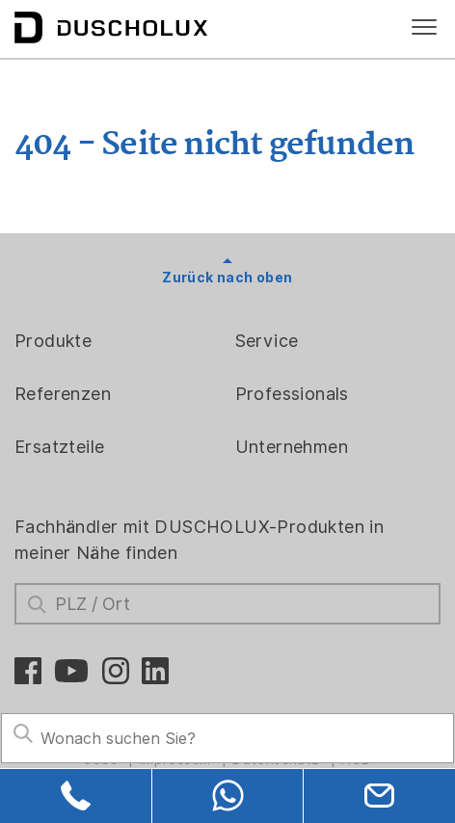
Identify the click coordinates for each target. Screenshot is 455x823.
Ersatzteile (59, 447)
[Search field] (227, 738)
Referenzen (62, 394)
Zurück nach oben (227, 277)
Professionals (292, 394)
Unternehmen (291, 447)
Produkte (53, 341)
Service (267, 341)
